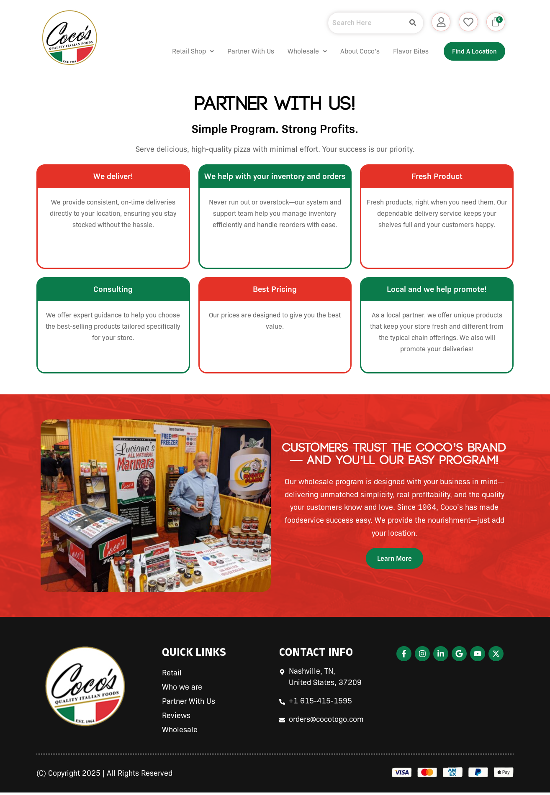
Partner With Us (237, 51)
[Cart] (494, 23)
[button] (179, 51)
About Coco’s (346, 51)
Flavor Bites (397, 51)
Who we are (182, 689)
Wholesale (294, 51)
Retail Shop (179, 51)
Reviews (176, 718)
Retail (172, 675)
